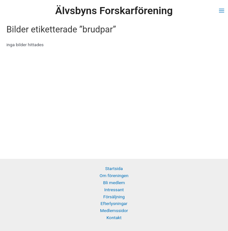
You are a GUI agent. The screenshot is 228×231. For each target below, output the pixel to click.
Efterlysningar (114, 203)
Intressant (114, 189)
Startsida (114, 168)
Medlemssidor (114, 210)
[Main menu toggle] (221, 10)
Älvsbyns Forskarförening (114, 10)
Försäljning (114, 196)
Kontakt (114, 217)
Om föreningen (114, 175)
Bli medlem (114, 182)
